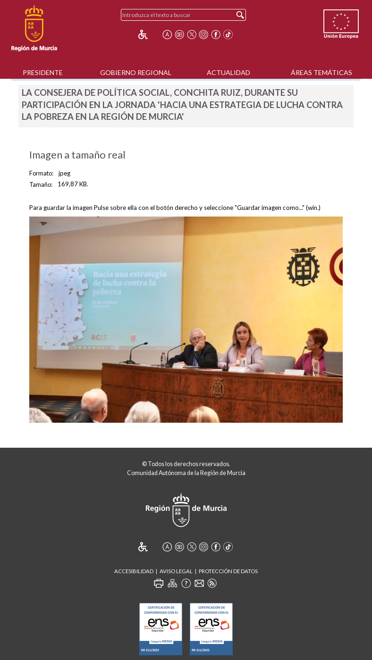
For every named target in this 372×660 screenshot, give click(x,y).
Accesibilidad (133, 571)
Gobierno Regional (135, 72)
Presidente (43, 72)
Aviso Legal (176, 571)
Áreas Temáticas (321, 72)
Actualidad (228, 72)
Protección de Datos (228, 571)
